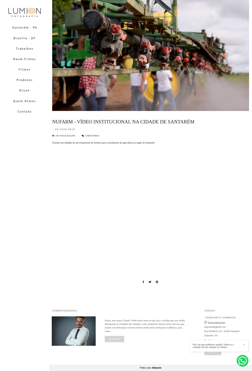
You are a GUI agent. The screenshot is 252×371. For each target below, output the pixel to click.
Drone (24, 90)
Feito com (150, 367)
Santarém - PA (24, 27)
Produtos (25, 80)
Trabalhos (24, 49)
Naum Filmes (24, 59)
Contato (25, 111)
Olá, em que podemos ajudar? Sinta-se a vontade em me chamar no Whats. (213, 345)
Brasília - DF (25, 38)
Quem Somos (24, 101)
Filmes (25, 69)
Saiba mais (114, 339)
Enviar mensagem (216, 322)
